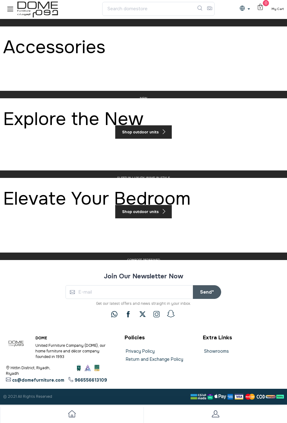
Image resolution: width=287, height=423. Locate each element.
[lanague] (246, 9)
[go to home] (72, 415)
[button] (10, 8)
